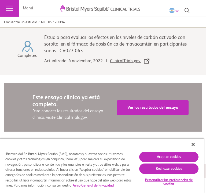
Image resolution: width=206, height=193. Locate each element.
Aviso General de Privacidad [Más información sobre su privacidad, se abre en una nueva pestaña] (93, 185)
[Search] (187, 10)
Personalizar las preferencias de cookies (169, 182)
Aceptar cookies (169, 157)
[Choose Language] (174, 10)
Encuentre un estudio (20, 22)
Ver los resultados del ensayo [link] (152, 108)
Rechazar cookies (169, 168)
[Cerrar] (193, 144)
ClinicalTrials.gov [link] (129, 61)
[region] (102, 165)
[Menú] (9, 8)
